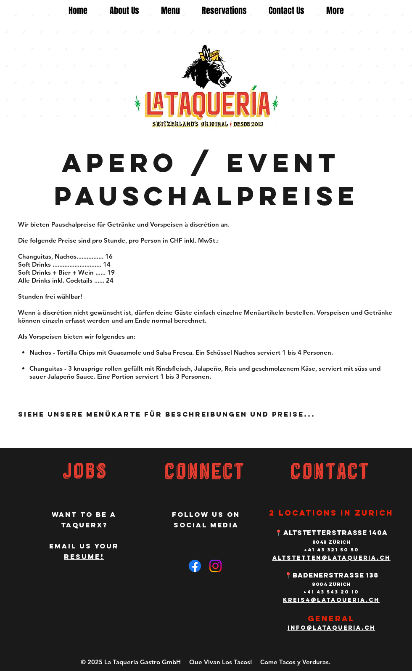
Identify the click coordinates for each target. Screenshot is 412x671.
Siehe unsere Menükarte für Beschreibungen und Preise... (166, 414)
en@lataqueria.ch (351, 557)
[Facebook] (195, 566)
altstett (292, 557)
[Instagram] (215, 566)
